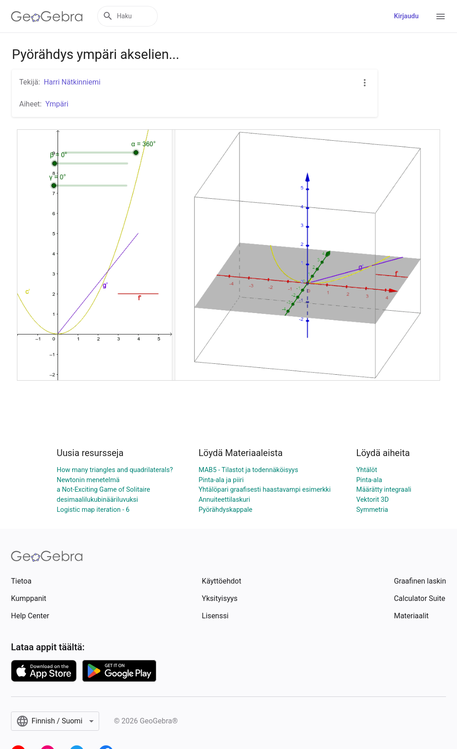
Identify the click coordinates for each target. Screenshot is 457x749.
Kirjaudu (406, 16)
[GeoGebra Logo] (47, 16)
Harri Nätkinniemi (72, 82)
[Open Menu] (440, 16)
